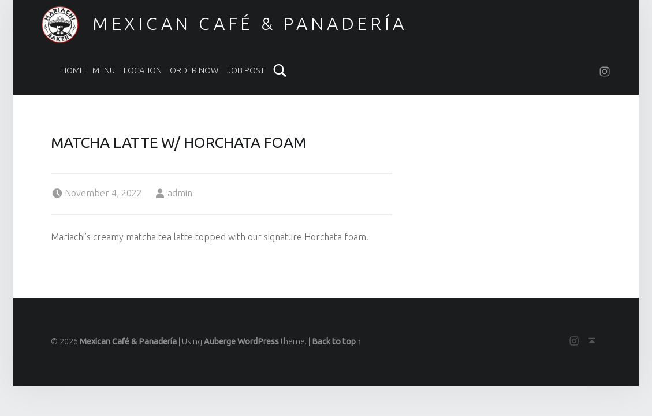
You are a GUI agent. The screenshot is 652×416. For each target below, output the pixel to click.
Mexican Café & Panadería (249, 24)
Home (72, 70)
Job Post (245, 70)
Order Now (194, 70)
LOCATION (143, 70)
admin (179, 193)
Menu (103, 70)
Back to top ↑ (337, 341)
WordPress (258, 341)
